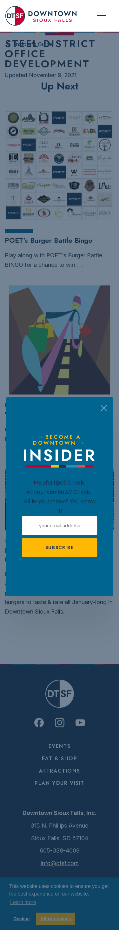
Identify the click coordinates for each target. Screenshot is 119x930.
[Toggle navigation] (101, 16)
